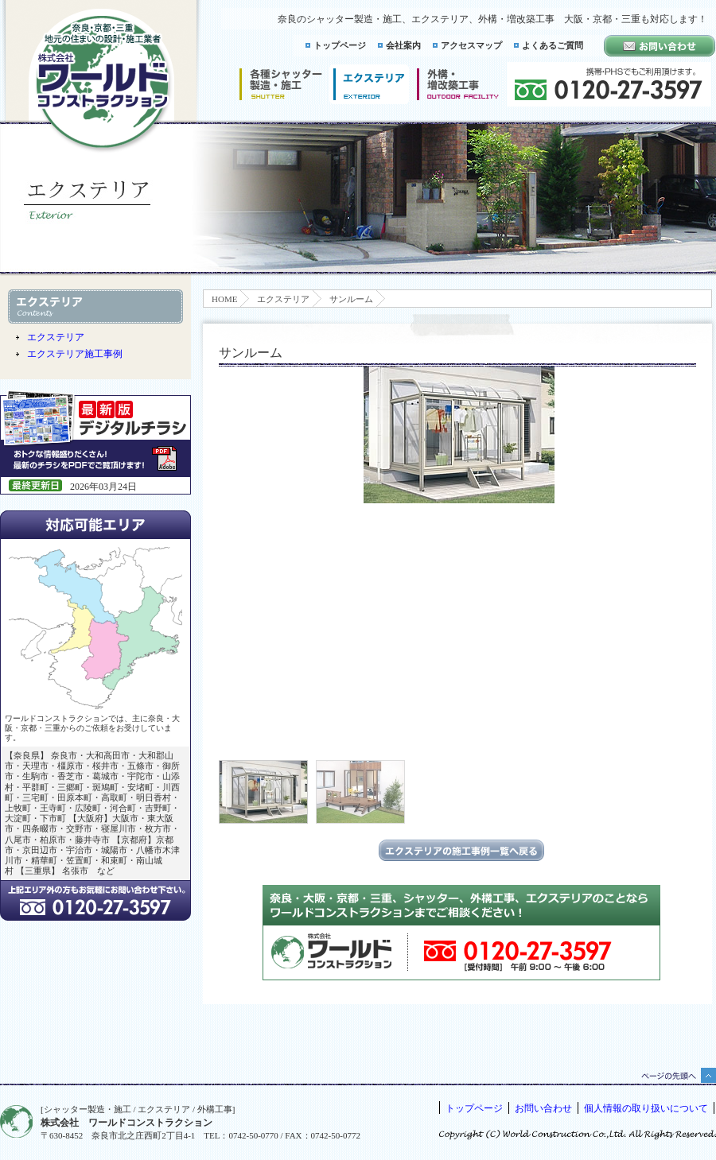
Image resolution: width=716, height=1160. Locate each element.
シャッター (280, 84)
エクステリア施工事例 (75, 353)
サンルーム (351, 299)
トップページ (339, 45)
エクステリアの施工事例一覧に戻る (461, 850)
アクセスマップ (471, 45)
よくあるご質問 (552, 45)
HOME (224, 299)
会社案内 (403, 45)
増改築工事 (458, 84)
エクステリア (283, 299)
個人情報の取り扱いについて (646, 1108)
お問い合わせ (543, 1108)
